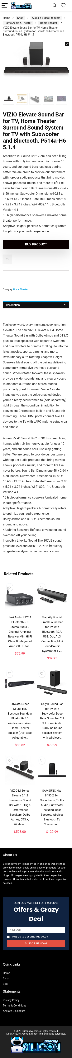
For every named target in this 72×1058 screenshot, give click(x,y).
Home (6, 17)
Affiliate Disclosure (14, 1010)
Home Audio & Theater (17, 22)
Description (13, 305)
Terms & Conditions (14, 1005)
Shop (20, 17)
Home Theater (48, 22)
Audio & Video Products (46, 17)
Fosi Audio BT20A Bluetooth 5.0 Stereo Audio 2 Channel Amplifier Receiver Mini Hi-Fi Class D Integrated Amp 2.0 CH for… (20, 632)
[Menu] (4, 6)
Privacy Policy (11, 1000)
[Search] (54, 6)
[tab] (36, 304)
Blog (5, 983)
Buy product (36, 244)
